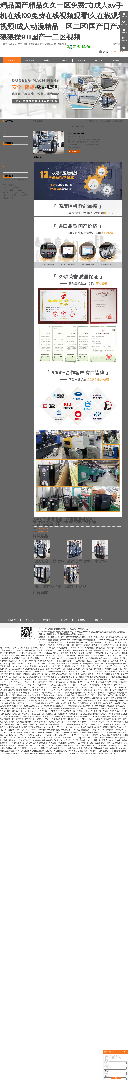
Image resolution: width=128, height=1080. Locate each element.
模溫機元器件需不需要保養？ (45, 606)
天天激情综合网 (120, 664)
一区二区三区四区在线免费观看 (35, 687)
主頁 (101, 121)
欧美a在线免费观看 (61, 698)
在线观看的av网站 (103, 679)
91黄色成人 (88, 711)
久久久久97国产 (59, 735)
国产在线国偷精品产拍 (112, 695)
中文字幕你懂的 (91, 650)
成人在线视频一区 (35, 738)
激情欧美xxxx (14, 730)
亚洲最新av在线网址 (44, 751)
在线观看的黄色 (120, 703)
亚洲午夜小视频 (115, 719)
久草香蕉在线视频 (40, 743)
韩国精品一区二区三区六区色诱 (82, 682)
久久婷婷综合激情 (40, 740)
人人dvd (41, 666)
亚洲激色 (90, 743)
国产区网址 (97, 724)
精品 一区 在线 (75, 708)
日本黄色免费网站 (59, 719)
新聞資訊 (81, 60)
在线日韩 (49, 669)
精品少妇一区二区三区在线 (74, 740)
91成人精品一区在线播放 (66, 706)
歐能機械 (50, 645)
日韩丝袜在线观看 (116, 677)
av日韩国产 (20, 746)
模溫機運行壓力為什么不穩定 (16, 162)
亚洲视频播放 (24, 693)
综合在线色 (116, 716)
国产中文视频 (96, 695)
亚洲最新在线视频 (80, 690)
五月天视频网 (95, 685)
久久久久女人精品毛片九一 (70, 701)
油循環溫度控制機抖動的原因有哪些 (91, 609)
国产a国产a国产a (106, 687)
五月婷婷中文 (15, 716)
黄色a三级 (33, 724)
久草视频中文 (31, 664)
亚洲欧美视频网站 (105, 703)
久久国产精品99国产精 (106, 753)
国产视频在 (37, 716)
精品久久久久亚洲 (33, 746)
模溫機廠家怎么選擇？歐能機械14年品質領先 (52, 612)
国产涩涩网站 (90, 753)
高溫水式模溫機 (48, 586)
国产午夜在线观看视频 (77, 666)
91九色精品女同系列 (102, 693)
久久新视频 (111, 746)
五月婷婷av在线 (21, 669)
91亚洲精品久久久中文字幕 (64, 751)
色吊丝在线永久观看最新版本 (20, 743)
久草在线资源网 (97, 671)
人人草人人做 (53, 674)
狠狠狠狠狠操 (62, 708)
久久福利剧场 (30, 701)
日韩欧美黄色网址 (63, 650)
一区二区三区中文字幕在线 (116, 722)
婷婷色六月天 (83, 722)
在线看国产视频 (43, 732)
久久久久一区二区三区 (56, 727)
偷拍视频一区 (112, 648)
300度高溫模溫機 (43, 528)
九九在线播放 (48, 738)
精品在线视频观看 (86, 714)
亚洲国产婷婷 (107, 685)
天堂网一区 (42, 674)
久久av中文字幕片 (30, 666)
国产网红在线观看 (88, 679)
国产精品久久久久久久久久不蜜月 (16, 648)
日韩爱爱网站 (71, 656)
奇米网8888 (20, 656)
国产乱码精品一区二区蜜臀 (75, 743)
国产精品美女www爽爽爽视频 (66, 714)
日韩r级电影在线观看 (44, 730)
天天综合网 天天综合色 (47, 708)
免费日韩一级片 (111, 669)
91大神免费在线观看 (32, 695)
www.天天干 (8, 677)
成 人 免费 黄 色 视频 (66, 677)
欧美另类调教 (116, 693)
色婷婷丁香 (74, 698)
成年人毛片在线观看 (44, 735)
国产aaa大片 (36, 671)
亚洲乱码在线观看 (7, 656)
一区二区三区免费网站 (26, 735)
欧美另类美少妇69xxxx (107, 701)
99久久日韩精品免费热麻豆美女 (54, 671)
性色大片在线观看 (37, 748)
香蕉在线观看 (99, 656)
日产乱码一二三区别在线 (50, 711)
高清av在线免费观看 (99, 677)
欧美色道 (7, 658)
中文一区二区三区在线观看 (78, 735)
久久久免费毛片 (37, 719)
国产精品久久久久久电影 (11, 714)
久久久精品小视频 (56, 743)
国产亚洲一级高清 (23, 719)
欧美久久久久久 (100, 714)
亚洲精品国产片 (16, 674)
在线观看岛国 (46, 698)
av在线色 (25, 714)
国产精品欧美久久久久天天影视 (100, 664)
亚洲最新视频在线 (71, 687)
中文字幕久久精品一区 (47, 661)
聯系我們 (116, 60)
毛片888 (118, 724)
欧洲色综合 (30, 656)
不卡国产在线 (35, 714)
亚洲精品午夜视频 (111, 732)
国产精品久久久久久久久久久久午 (25, 711)
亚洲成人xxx (107, 740)
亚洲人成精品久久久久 (19, 703)
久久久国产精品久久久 (89, 687)
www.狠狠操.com (58, 656)
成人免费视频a (18, 701)
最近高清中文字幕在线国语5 (25, 732)
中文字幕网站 (121, 708)
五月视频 (59, 695)
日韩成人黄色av (48, 695)
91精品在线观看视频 (62, 730)
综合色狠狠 (101, 746)
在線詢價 (74, 151)
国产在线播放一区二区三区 (56, 666)
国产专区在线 (31, 685)
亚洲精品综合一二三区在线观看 (80, 719)
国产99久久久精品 (28, 730)
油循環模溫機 (78, 561)
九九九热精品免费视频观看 (111, 735)
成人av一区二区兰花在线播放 (98, 661)
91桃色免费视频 (20, 738)
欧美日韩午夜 (67, 716)
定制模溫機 (10, 138)
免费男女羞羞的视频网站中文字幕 (70, 753)
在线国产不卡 (15, 653)
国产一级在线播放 (43, 656)
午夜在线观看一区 (93, 740)
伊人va (13, 735)
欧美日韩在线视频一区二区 (11, 687)
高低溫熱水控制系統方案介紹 (88, 597)
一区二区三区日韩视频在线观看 (107, 738)
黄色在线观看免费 (78, 732)
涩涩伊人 (40, 653)
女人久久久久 (71, 727)
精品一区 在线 (37, 650)
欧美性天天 (86, 724)
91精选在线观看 (30, 674)
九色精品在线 (43, 685)
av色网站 (3, 706)
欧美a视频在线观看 (37, 669)
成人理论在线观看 (85, 727)
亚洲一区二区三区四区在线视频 (59, 690)
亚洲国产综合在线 (93, 653)
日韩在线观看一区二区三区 (71, 711)
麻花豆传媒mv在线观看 (108, 748)
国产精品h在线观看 (115, 743)
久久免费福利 (87, 708)
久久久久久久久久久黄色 (51, 746)
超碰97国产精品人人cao (112, 727)
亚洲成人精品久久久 (70, 746)
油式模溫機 (10, 131)
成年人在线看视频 (79, 703)
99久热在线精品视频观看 (105, 706)
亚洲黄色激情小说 (89, 701)
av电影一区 (104, 650)
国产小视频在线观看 (69, 658)
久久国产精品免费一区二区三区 (43, 679)
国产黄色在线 (54, 658)
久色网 (88, 716)
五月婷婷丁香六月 (82, 695)
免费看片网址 (66, 703)
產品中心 (46, 60)
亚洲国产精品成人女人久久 (11, 666)
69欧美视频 (56, 716)
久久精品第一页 (25, 740)
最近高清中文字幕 (96, 669)
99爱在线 (115, 661)
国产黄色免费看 (94, 674)
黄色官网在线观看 (64, 664)
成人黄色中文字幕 (83, 677)
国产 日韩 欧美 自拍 (61, 653)
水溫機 (100, 561)
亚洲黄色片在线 (39, 690)
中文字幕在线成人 (61, 682)
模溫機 (24, 44)
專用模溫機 (10, 135)
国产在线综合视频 (15, 706)
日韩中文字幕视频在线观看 (72, 748)
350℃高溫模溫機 (49, 561)
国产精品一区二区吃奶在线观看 (26, 677)
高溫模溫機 (33, 44)
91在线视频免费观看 (73, 724)
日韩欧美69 (93, 751)
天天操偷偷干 (62, 648)
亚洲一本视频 (81, 674)
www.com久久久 (73, 738)
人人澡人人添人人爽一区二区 (61, 685)
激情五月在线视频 (64, 661)
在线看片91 (35, 698)
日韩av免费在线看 (52, 748)
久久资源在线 (34, 703)
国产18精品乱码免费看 (28, 753)
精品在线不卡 (24, 698)
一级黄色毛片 (108, 724)
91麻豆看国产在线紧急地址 (99, 690)
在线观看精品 (108, 730)
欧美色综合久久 (55, 722)
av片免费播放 (79, 716)
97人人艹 (47, 716)
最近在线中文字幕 (48, 706)
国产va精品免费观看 (24, 722)
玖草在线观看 (27, 727)
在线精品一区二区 (67, 674)
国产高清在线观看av (22, 650)
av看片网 (58, 669)
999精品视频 (69, 695)
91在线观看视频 (111, 671)
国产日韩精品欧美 (69, 722)
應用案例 (64, 60)
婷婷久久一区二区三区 (23, 682)
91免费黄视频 (100, 743)
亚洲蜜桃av (13, 740)
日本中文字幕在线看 (48, 677)
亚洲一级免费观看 (101, 711)
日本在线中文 (49, 650)
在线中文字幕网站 (17, 664)
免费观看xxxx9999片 (39, 658)
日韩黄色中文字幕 (40, 722)
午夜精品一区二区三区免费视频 (81, 648)
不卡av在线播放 (78, 661)
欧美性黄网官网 (28, 653)
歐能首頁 (12, 60)
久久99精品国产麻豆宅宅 (43, 682)
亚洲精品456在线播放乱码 (104, 708)
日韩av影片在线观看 (94, 732)
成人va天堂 (92, 703)
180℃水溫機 (75, 586)
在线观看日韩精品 (101, 719)
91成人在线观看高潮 (20, 748)
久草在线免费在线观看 (9, 753)
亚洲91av (48, 653)
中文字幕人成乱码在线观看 (48, 701)
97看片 (48, 719)
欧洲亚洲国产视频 (28, 751)
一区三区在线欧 (22, 724)
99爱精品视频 (5, 748)
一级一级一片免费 (79, 664)
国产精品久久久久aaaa (60, 732)
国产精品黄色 (47, 714)
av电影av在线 (40, 727)
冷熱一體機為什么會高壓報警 (88, 612)
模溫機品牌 (88, 639)
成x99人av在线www (32, 706)
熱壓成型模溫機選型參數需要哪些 (47, 609)
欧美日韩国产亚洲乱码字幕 (21, 690)
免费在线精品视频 (64, 679)
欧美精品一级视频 (85, 656)
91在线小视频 (31, 708)
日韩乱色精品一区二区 (118, 711)
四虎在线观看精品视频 (101, 698)
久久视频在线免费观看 (21, 658)
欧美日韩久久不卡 (10, 693)
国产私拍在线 (85, 698)
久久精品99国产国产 (39, 693)
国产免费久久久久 (56, 687)
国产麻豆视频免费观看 (73, 693)
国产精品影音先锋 (102, 658)
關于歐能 (98, 60)
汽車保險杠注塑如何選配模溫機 (89, 606)
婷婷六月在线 (60, 738)
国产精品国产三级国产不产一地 (75, 669)
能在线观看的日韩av (11, 751)
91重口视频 (113, 666)
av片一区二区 (8, 669)
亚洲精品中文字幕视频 (21, 671)
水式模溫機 (10, 128)
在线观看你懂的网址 (88, 746)
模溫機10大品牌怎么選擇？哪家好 (47, 600)
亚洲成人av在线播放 (86, 658)
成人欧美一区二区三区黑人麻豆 (113, 653)
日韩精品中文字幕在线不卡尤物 (51, 724)
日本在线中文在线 (81, 685)
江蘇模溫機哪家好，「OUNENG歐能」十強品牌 (53, 597)
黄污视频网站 (15, 727)
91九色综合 (121, 746)
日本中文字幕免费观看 (81, 730)
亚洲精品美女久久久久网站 (79, 671)
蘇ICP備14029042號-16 (62, 631)
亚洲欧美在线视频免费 (101, 716)
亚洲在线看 (27, 716)
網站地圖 (116, 44)
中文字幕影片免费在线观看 (106, 682)
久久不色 (76, 679)
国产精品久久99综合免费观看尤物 (112, 751)
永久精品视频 (82, 751)
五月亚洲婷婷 (24, 679)
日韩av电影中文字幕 (85, 706)
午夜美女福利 (5, 711)
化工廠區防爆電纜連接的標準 (16, 171)
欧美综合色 (120, 706)
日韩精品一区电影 (97, 722)
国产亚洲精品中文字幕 (28, 661)
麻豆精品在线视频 (55, 740)
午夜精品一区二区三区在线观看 (43, 648)
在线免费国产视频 (91, 748)
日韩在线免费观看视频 (47, 664)
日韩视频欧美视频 (109, 674)
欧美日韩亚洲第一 (55, 693)
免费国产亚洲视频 (77, 653)
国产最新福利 (116, 698)
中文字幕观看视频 (10, 661)
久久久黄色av (117, 679)
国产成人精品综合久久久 (97, 666)
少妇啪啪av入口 (120, 685)
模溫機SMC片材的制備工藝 (15, 159)
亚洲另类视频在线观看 (47, 753)
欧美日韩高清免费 (7, 724)
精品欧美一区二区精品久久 (14, 685)
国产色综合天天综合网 (50, 703)
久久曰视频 (94, 735)
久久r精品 (97, 727)
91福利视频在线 (77, 650)
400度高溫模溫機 (43, 531)
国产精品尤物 (100, 648)
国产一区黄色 (17, 695)
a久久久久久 (88, 693)
